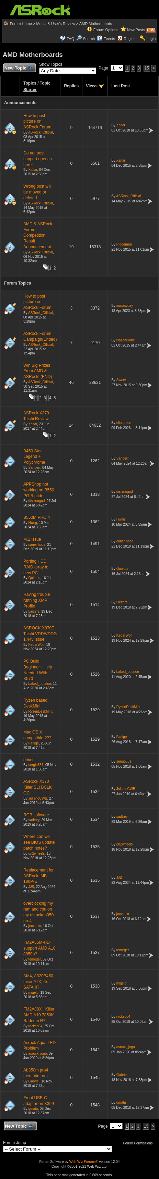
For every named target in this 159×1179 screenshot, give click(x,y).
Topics (29, 83)
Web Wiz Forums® (83, 1162)
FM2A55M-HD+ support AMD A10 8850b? (39, 948)
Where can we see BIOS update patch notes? (39, 842)
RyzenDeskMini (40, 711)
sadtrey (34, 820)
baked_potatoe (40, 684)
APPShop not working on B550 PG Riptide (38, 490)
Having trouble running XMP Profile (36, 600)
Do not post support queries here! (37, 159)
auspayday (124, 306)
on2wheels (37, 853)
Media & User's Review (55, 24)
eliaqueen (123, 423)
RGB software (36, 815)
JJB (31, 887)
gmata (33, 1109)
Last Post (120, 86)
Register (131, 39)
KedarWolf (37, 645)
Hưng (33, 523)
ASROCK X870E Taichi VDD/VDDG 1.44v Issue (40, 634)
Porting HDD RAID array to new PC (35, 567)
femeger (35, 959)
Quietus (34, 578)
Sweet (121, 380)
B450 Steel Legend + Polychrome (34, 457)
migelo (33, 992)
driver (28, 759)
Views (92, 86)
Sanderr (35, 467)
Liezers (34, 611)
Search (89, 39)
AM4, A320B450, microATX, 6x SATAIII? (38, 982)
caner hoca (37, 545)
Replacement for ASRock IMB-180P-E (38, 876)
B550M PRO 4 (36, 517)
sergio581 (36, 765)
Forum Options (105, 30)
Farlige (34, 743)
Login (151, 39)
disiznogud (37, 501)
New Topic (18, 68)
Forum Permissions (139, 1143)
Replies (71, 86)
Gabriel (34, 1081)
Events (106, 39)
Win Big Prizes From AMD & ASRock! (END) (37, 371)
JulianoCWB (38, 798)
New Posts (136, 30)
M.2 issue (32, 539)
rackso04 (36, 1026)
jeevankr (35, 926)
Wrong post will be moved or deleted (37, 192)
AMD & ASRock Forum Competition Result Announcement (37, 235)
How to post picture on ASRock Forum (37, 121)
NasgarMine (125, 340)
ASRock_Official (40, 132)
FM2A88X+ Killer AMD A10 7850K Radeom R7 (38, 1015)
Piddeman (124, 244)
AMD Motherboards (95, 24)
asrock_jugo (38, 1053)
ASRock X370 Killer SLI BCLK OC (37, 787)
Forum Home (21, 24)
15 (147, 68)
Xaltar (120, 125)
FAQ (70, 39)
